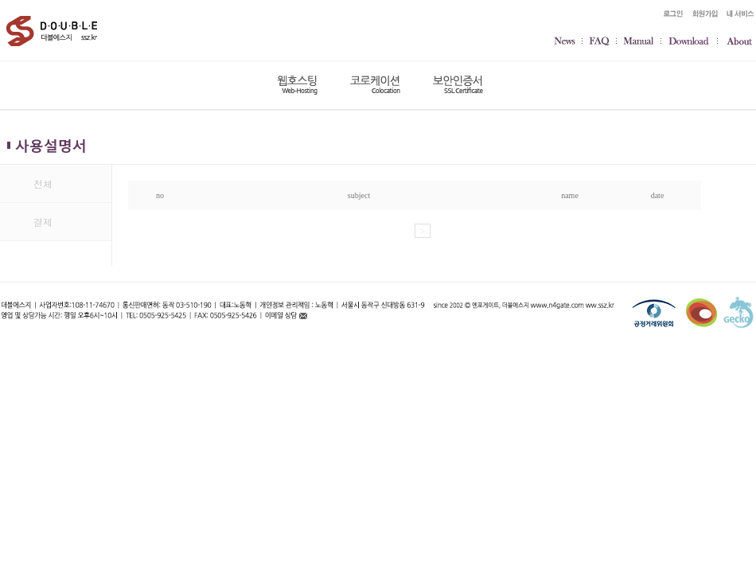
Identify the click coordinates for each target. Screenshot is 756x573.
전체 (43, 183)
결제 (43, 221)
